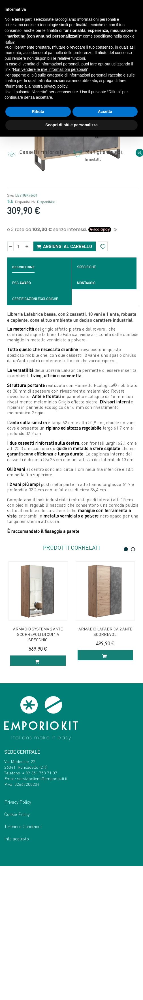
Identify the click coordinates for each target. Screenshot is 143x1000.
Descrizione (23, 399)
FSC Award (21, 415)
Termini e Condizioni (22, 960)
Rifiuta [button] (38, 111)
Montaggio (86, 415)
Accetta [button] (105, 111)
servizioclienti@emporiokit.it (42, 912)
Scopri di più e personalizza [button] (71, 125)
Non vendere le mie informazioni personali (50, 69)
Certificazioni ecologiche (35, 431)
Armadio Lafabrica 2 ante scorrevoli (105, 763)
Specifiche (86, 399)
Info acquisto (16, 973)
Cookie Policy (17, 948)
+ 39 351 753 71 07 (39, 907)
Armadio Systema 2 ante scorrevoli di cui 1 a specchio (38, 766)
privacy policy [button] (55, 86)
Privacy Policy (17, 936)
